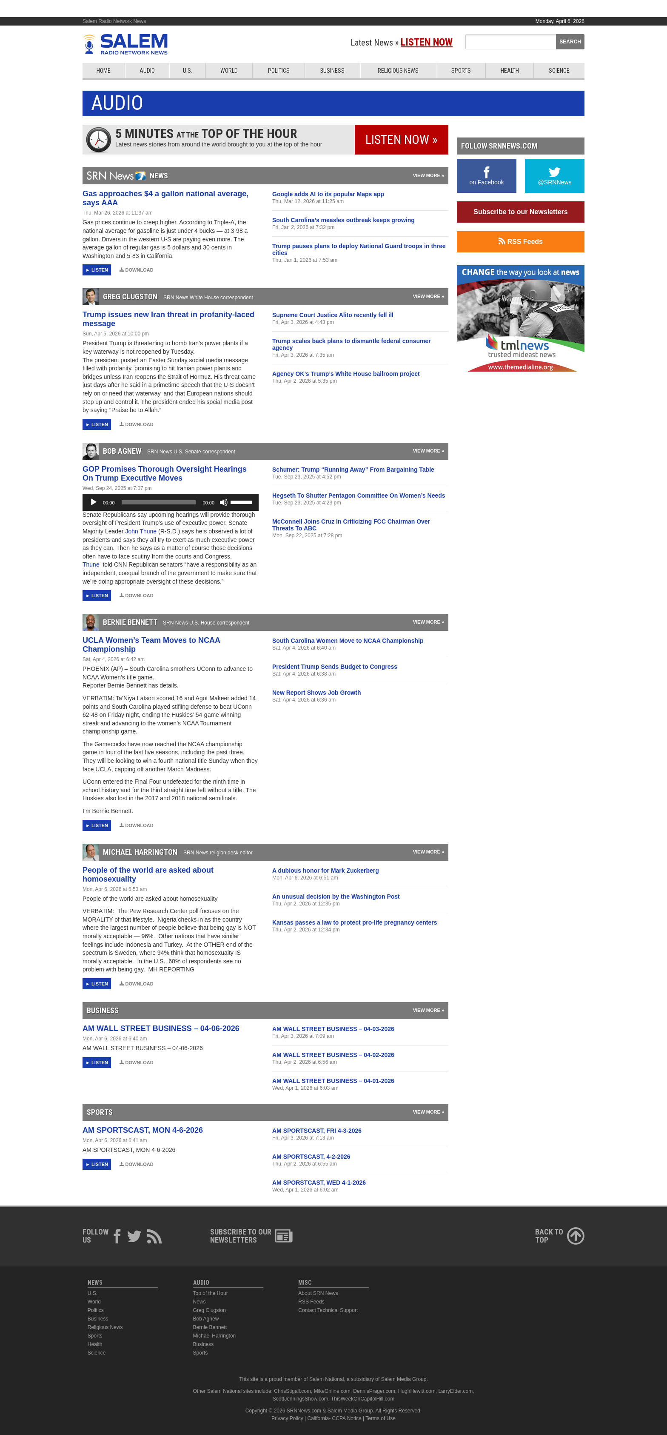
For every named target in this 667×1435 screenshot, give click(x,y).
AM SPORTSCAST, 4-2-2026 (311, 1156)
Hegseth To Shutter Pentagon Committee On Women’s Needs (358, 495)
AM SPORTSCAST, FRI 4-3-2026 (317, 1130)
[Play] (93, 502)
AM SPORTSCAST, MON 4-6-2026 (143, 1130)
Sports (461, 70)
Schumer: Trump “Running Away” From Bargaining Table (353, 469)
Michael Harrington (214, 1336)
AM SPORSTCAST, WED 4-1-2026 (319, 1182)
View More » (428, 175)
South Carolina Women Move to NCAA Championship (347, 640)
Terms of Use (380, 1418)
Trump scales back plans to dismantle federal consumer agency (351, 344)
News (199, 1302)
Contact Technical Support (328, 1310)
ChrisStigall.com (292, 1391)
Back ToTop (559, 1236)
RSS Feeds (521, 241)
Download (137, 269)
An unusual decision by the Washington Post (336, 896)
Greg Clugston (209, 1310)
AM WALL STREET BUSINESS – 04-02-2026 (333, 1054)
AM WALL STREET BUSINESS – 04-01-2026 (333, 1080)
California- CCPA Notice (335, 1418)
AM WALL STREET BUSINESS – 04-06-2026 (161, 1028)
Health (510, 70)
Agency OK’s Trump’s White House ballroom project (346, 373)
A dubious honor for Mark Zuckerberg (325, 870)
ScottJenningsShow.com (300, 1399)
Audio (147, 70)
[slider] (159, 502)
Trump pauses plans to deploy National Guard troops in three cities (359, 249)
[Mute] (223, 502)
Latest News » (402, 42)
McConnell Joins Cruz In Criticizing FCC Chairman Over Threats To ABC (351, 525)
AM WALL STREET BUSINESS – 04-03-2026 (333, 1028)
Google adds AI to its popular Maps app (328, 194)
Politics (279, 70)
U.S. (187, 70)
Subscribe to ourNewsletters (251, 1236)
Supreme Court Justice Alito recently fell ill (332, 315)
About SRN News (318, 1293)
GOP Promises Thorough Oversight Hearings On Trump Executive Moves (165, 473)
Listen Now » (401, 139)
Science (559, 70)
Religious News (398, 70)
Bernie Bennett (210, 1327)
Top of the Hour (210, 1293)
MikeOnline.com (332, 1391)
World (229, 70)
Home (104, 70)
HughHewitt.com (417, 1391)
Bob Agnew (206, 1319)
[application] (171, 502)
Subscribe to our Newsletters (520, 211)
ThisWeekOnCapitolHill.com (362, 1399)
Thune (92, 564)
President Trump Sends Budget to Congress (334, 666)
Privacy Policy (287, 1418)
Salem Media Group (404, 1379)
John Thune (141, 531)
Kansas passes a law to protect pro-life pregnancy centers (354, 922)
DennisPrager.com (374, 1391)
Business (332, 70)
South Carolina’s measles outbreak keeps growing (343, 220)
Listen (99, 269)
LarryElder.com (455, 1391)
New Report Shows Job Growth (316, 692)
